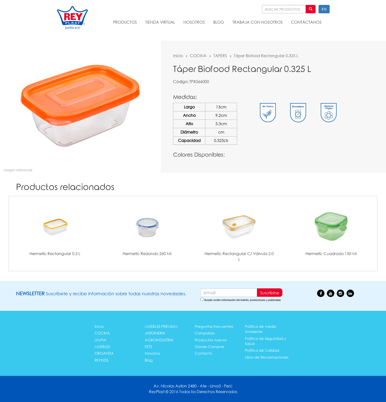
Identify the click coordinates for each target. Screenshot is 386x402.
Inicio (178, 55)
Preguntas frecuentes (214, 326)
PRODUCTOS (125, 22)
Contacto (203, 353)
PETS (148, 346)
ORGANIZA (104, 353)
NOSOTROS (194, 22)
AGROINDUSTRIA (159, 339)
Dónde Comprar (209, 346)
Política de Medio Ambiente (260, 329)
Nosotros (152, 353)
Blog (149, 360)
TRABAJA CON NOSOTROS (257, 22)
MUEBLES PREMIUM (161, 326)
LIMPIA (100, 339)
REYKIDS (101, 360)
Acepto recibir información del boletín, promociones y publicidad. (242, 300)
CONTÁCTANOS (306, 22)
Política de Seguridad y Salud (265, 341)
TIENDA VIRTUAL (160, 22)
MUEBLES (102, 346)
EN (324, 9)
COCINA (198, 55)
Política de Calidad (262, 350)
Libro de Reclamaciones (267, 357)
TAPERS (220, 55)
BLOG (218, 22)
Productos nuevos (211, 339)
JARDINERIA (155, 333)
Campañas (205, 333)
